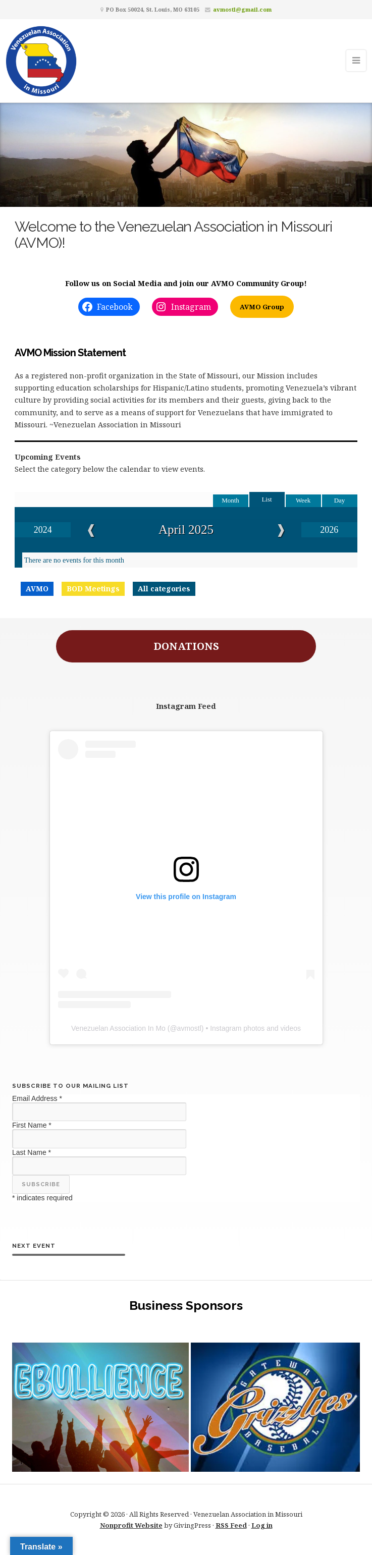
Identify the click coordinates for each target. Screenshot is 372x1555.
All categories (164, 588)
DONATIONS (186, 646)
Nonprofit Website (131, 1525)
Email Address (37, 1098)
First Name (31, 1125)
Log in (262, 1525)
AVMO (37, 588)
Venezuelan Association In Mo (118, 1028)
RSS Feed (231, 1525)
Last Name (31, 1152)
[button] (100, 1407)
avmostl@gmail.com (242, 9)
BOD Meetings (93, 588)
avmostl (189, 1028)
